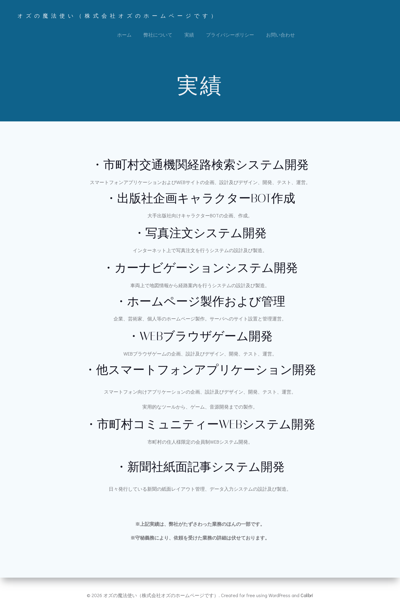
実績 (189, 34)
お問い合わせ (280, 34)
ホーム (124, 34)
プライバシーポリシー (230, 34)
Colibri (307, 595)
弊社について (158, 34)
